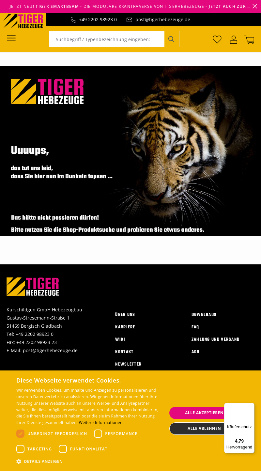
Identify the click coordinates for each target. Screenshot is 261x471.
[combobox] (106, 39)
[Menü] (13, 37)
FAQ (195, 326)
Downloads (204, 314)
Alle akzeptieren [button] (204, 413)
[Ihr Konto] (233, 39)
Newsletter (128, 364)
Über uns (125, 314)
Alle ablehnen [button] (204, 428)
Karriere (125, 326)
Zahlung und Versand (216, 339)
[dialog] (130, 420)
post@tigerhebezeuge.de (162, 19)
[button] (89, 461)
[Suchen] (171, 39)
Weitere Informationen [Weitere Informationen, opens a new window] (101, 422)
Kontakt (124, 351)
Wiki (120, 339)
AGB (196, 351)
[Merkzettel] (217, 39)
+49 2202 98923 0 (98, 19)
